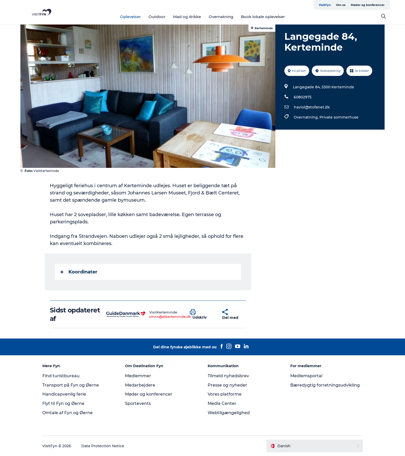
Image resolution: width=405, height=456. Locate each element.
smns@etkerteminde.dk (170, 317)
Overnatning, (307, 117)
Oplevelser (130, 16)
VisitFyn (325, 5)
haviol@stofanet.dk (312, 107)
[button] (202, 314)
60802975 (302, 97)
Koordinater (78, 272)
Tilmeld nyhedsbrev (228, 375)
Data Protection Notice (102, 446)
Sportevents (138, 403)
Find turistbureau (61, 375)
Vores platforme (225, 394)
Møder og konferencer (368, 5)
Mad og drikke (187, 16)
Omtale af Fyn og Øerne (67, 412)
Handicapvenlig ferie (64, 394)
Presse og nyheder (227, 385)
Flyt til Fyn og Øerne (63, 403)
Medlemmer (138, 375)
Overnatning (221, 16)
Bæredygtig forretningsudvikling (325, 385)
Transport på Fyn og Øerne (70, 385)
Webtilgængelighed (229, 412)
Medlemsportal (306, 375)
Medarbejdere (140, 385)
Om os (341, 5)
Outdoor (157, 16)
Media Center (222, 403)
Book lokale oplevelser (263, 16)
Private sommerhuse (339, 117)
